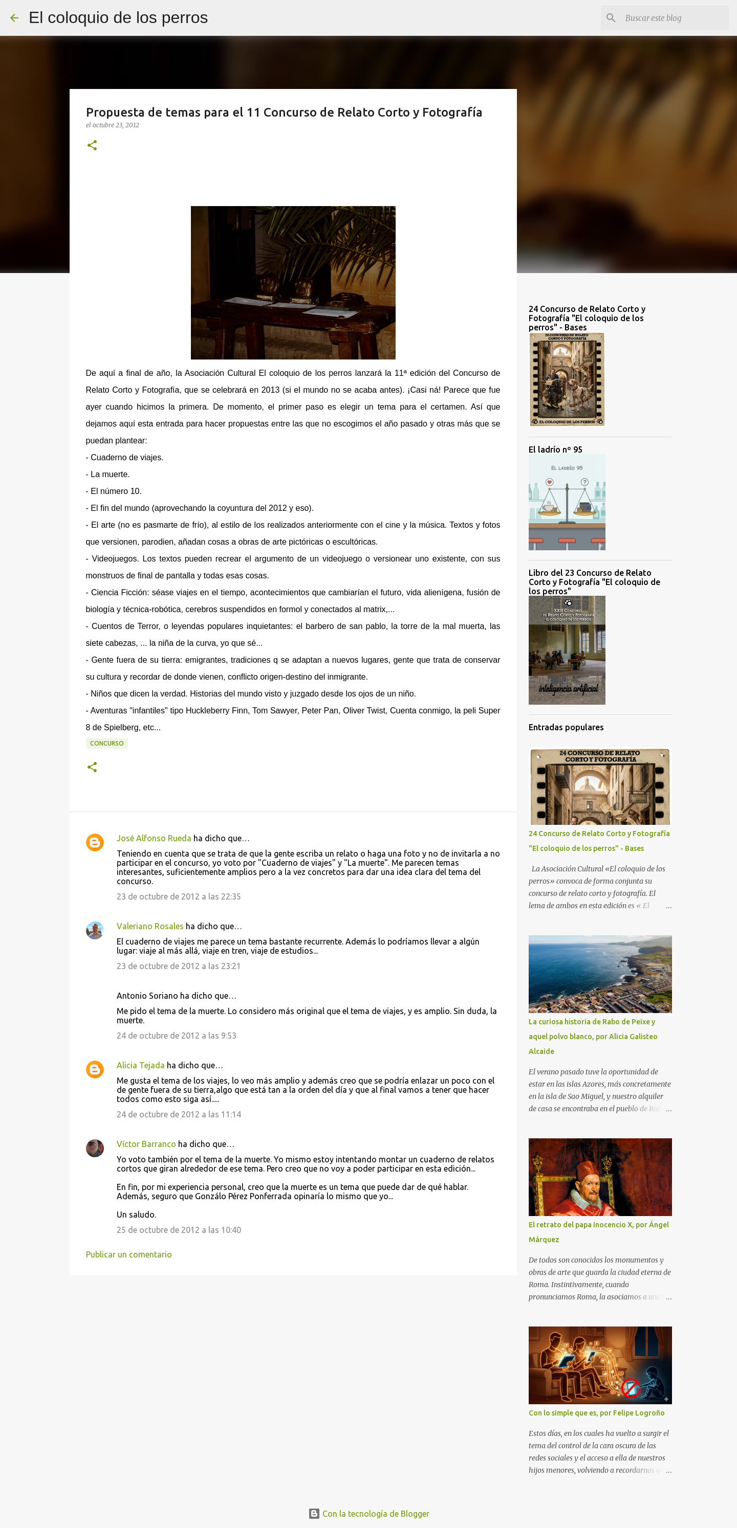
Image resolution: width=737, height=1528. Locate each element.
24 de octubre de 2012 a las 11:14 (179, 1114)
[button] (92, 146)
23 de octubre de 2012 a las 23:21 (179, 966)
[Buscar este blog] (675, 18)
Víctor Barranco (146, 1144)
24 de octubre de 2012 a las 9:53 (176, 1035)
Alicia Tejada (141, 1065)
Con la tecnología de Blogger (368, 1513)
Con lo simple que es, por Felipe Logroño (597, 1413)
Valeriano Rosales (150, 926)
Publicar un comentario (129, 1254)
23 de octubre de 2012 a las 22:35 (179, 896)
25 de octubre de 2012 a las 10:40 (179, 1229)
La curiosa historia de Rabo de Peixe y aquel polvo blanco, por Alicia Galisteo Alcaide (593, 1036)
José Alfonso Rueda (154, 838)
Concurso (107, 743)
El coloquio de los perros (118, 17)
